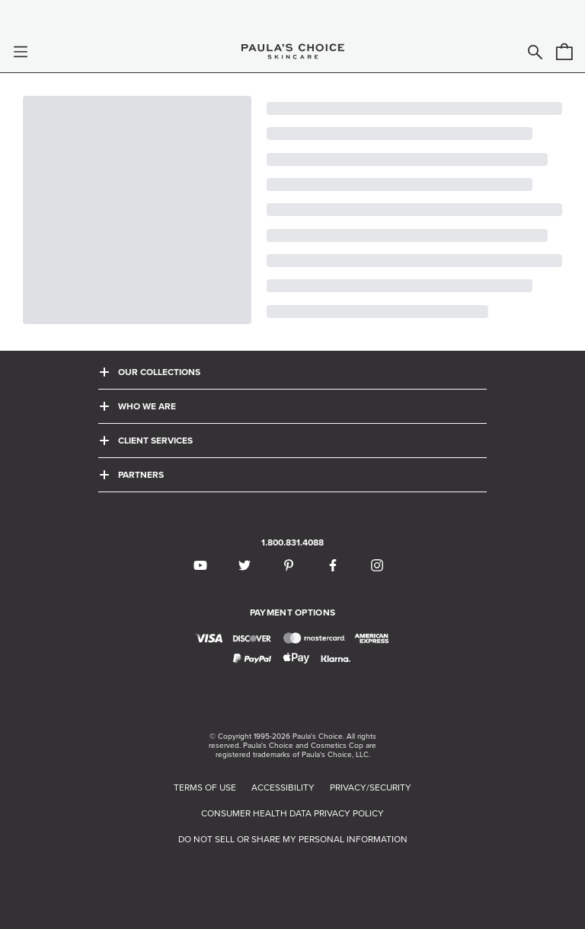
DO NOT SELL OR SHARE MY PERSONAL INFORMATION (293, 839)
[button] (20, 52)
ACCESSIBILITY (283, 787)
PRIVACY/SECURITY (370, 787)
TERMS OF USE (205, 787)
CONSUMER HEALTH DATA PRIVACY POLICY (292, 813)
